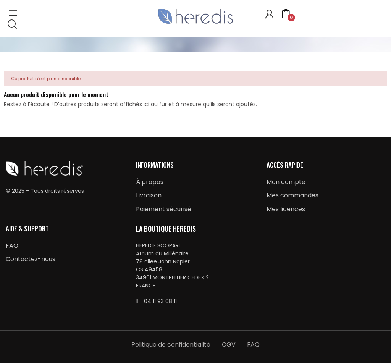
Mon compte (286, 181)
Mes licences (286, 209)
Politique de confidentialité (170, 344)
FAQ (12, 245)
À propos (149, 181)
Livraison (149, 195)
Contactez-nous (30, 259)
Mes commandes (292, 195)
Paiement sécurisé (163, 209)
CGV (229, 344)
